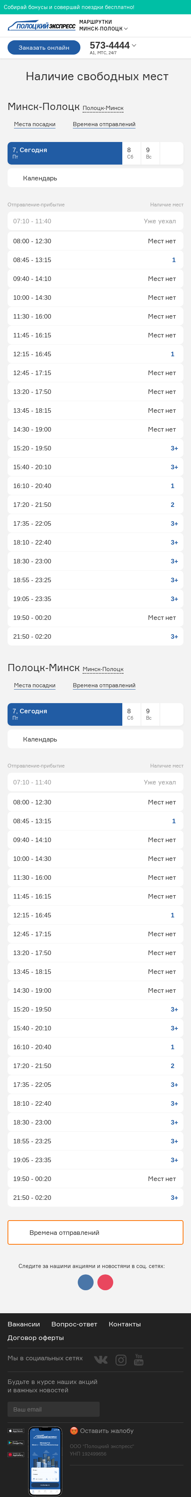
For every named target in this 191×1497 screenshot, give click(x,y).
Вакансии (24, 1324)
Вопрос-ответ (74, 1324)
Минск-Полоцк (103, 669)
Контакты (125, 1324)
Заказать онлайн (43, 47)
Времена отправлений (104, 124)
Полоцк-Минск (103, 107)
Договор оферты (36, 1337)
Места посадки (34, 124)
